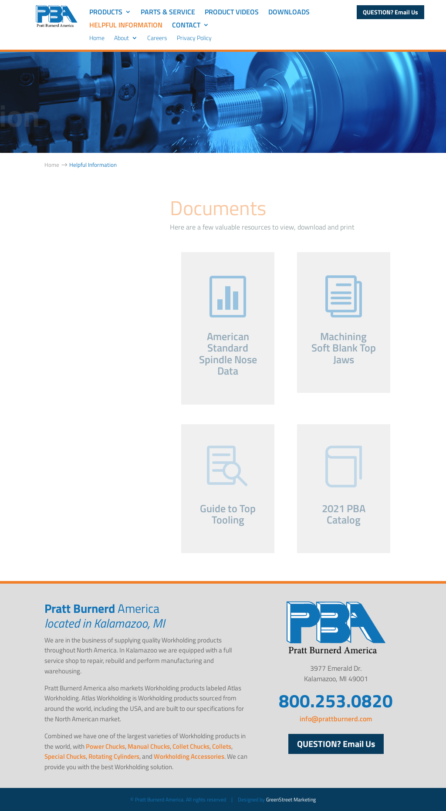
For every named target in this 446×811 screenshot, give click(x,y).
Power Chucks (105, 746)
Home (97, 38)
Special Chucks (65, 756)
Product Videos (232, 13)
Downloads (289, 13)
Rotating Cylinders (113, 756)
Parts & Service (168, 13)
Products (105, 13)
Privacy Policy (194, 38)
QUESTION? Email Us (390, 12)
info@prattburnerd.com (336, 718)
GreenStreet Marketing (291, 799)
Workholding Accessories (189, 756)
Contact (186, 26)
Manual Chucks (149, 746)
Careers (157, 38)
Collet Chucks (190, 746)
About (121, 38)
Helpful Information (125, 26)
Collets (221, 746)
